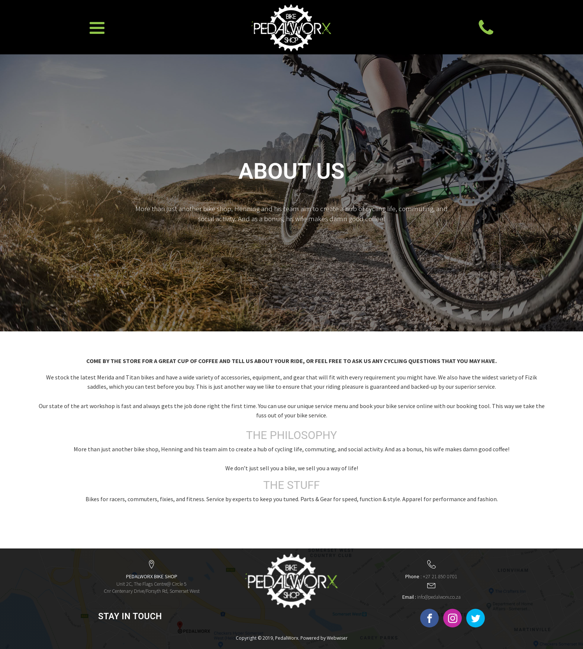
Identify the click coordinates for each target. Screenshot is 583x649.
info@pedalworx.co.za (431, 597)
